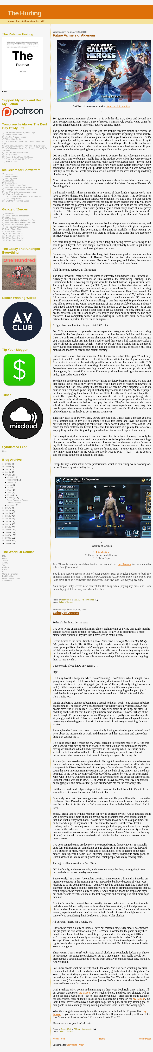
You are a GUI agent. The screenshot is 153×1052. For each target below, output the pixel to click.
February (12, 498)
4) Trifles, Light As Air (11, 139)
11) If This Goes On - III (12, 236)
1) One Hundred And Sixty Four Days (18, 132)
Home (102, 1038)
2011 (7, 524)
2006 (7, 538)
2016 (7, 510)
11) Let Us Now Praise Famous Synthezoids (22, 196)
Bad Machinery (9, 576)
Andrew (5, 567)
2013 (7, 519)
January (11, 505)
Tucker (5, 560)
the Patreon (85, 992)
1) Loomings (7, 174)
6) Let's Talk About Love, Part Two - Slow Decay (23, 146)
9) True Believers (9, 155)
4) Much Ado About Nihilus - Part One (19, 220)
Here (4, 451)
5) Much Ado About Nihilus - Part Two (18, 222)
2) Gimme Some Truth (12, 134)
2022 (7, 466)
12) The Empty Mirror (11, 198)
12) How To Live (9, 161)
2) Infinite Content (10, 176)
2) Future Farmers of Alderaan (15, 216)
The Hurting (24, 13)
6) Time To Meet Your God (14, 185)
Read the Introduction (118, 106)
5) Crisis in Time (9, 183)
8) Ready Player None (12, 229)
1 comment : (87, 1029)
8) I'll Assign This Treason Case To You (19, 189)
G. (3, 571)
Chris (4, 569)
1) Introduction (8, 213)
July (9, 485)
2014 (7, 516)
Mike (4, 556)
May (10, 490)
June (10, 487)
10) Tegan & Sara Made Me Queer (17, 157)
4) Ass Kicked (8, 181)
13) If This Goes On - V (12, 240)
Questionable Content (12, 578)
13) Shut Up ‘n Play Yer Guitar (15, 201)
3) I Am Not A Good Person (14, 137)
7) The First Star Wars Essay (15, 227)
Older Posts (145, 1038)
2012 (7, 521)
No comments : (88, 600)
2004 (7, 543)
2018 (7, 475)
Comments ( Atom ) (76, 1045)
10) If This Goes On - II (12, 233)
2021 (7, 469)
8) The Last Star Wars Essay (15, 152)
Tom (4, 565)
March (10, 495)
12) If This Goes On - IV (12, 238)
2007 (7, 535)
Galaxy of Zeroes (66, 602)
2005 (7, 540)
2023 (7, 464)
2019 (7, 472)
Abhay (5, 563)
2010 (7, 527)
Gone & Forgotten (10, 574)
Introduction (103, 552)
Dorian (5, 558)
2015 (7, 513)
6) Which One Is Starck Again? (16, 224)
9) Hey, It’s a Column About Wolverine (19, 192)
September (12, 480)
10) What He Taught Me (12, 194)
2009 (7, 529)
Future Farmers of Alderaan (74, 35)
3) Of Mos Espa (9, 218)
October (11, 477)
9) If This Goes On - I (11, 231)
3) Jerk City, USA (9, 178)
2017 (7, 508)
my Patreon (124, 564)
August (11, 482)
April (10, 492)
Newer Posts (59, 1038)
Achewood (7, 580)
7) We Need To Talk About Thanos (17, 187)
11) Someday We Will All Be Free (17, 159)
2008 (7, 532)
